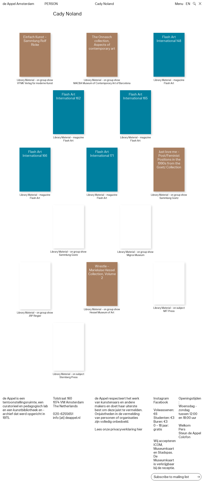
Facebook (160, 402)
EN (188, 4)
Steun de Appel (190, 433)
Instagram (161, 398)
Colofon (184, 437)
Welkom (185, 425)
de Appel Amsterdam (18, 4)
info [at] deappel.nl (66, 417)
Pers (182, 429)
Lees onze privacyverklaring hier (118, 429)
